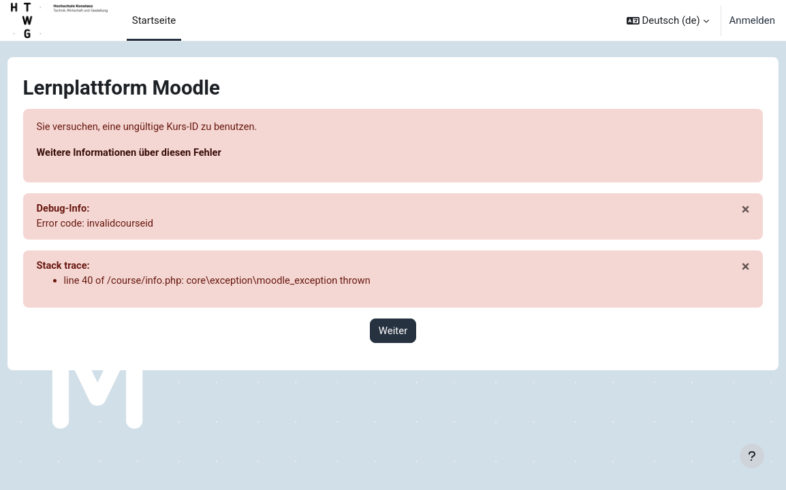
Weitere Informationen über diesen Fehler (157, 154)
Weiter (393, 333)
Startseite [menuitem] (154, 20)
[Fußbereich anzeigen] (752, 456)
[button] (668, 20)
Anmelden (752, 20)
